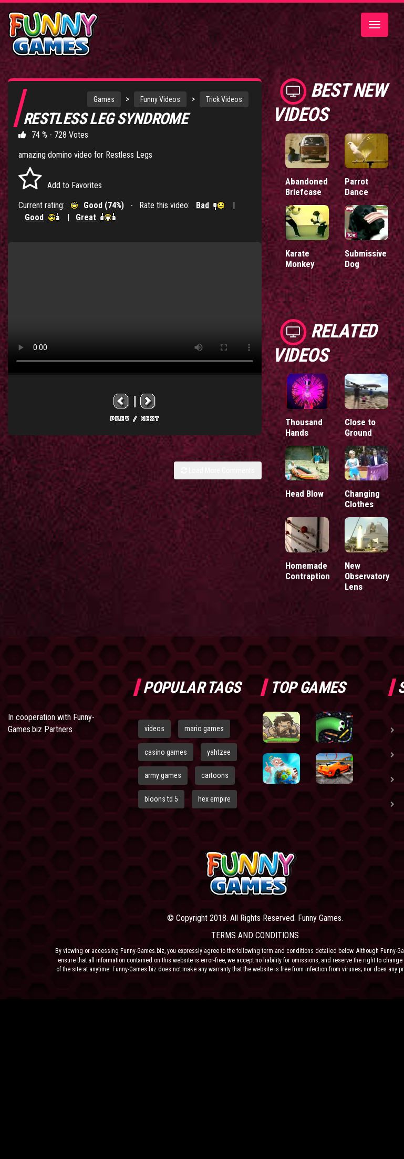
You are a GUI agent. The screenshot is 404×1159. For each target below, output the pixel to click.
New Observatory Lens (367, 576)
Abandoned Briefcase (306, 186)
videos (154, 728)
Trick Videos (224, 99)
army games (162, 775)
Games (104, 99)
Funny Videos (160, 99)
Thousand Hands (304, 427)
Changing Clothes (362, 498)
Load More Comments (218, 470)
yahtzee (219, 752)
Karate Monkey (300, 258)
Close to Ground (360, 427)
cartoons (215, 775)
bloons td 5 (161, 799)
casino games (165, 752)
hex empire (214, 799)
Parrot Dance (356, 186)
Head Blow (304, 493)
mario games (204, 728)
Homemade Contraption (307, 570)
